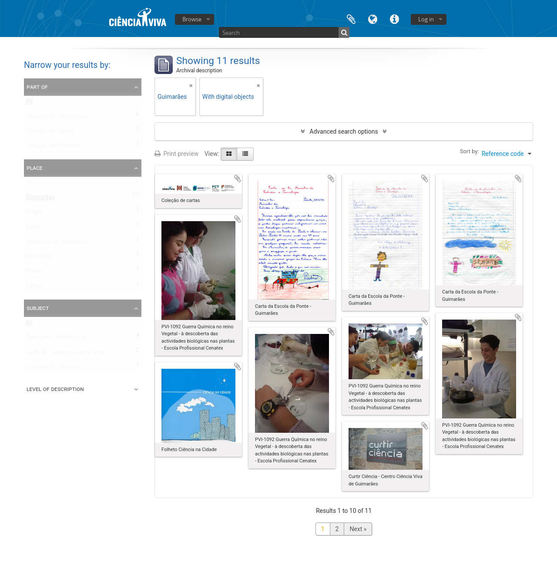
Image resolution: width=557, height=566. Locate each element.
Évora (33, 228)
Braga (33, 213)
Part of (37, 86)
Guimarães (40, 198)
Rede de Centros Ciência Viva (65, 353)
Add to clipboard (237, 178)
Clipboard (351, 18)
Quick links (395, 18)
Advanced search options (343, 131)
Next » (357, 529)
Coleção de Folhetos (53, 147)
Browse (191, 19)
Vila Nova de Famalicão (57, 243)
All (29, 103)
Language (373, 18)
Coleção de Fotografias (57, 118)
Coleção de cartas (50, 132)
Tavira (34, 273)
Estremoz (38, 258)
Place (35, 167)
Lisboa (35, 287)
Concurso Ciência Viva (56, 339)
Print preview (176, 153)
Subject (38, 307)
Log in (426, 19)
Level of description (55, 388)
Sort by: (469, 151)
